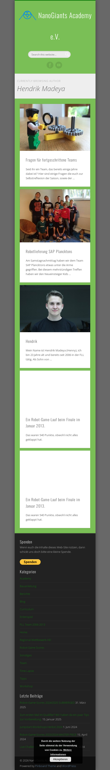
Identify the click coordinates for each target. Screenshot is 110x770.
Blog (22, 601)
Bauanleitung (28, 586)
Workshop (26, 686)
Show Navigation (80, 38)
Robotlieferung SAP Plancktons (49, 251)
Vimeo (58, 65)
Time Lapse (27, 671)
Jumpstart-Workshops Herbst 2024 (41, 727)
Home (23, 632)
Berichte (25, 594)
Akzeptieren (60, 759)
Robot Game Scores (32, 647)
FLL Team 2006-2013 (32, 624)
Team (23, 663)
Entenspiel (26, 617)
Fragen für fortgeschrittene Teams (51, 160)
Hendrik (31, 341)
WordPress (69, 766)
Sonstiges (26, 655)
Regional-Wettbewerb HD (35, 640)
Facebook (50, 65)
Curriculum (27, 609)
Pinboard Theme (45, 766)
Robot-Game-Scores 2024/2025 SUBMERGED (47, 702)
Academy (25, 578)
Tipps (23, 678)
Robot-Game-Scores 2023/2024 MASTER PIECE (48, 735)
